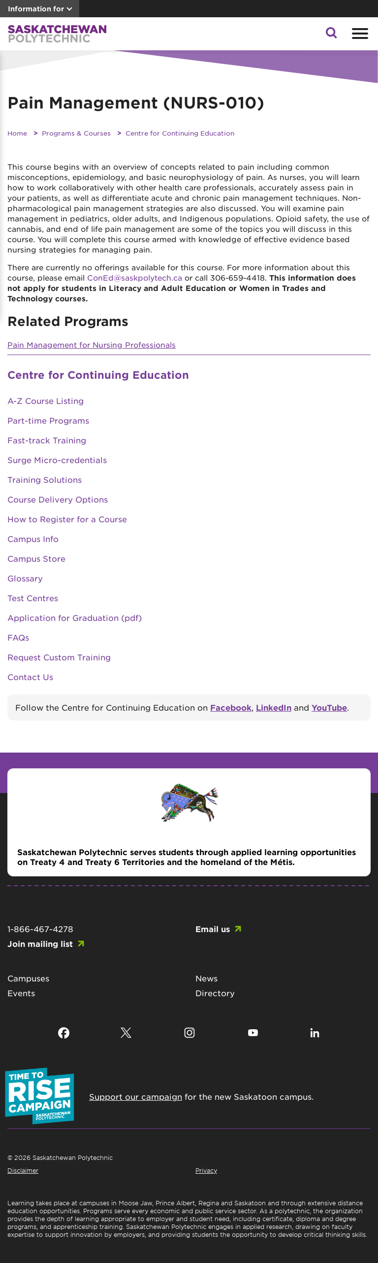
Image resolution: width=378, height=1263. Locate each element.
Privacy (206, 1170)
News (206, 978)
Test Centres (32, 598)
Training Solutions (44, 479)
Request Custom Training (59, 657)
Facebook (231, 707)
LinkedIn (273, 707)
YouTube (329, 707)
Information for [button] (36, 8)
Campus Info (33, 538)
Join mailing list (40, 943)
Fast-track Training (46, 440)
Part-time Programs (48, 420)
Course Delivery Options (57, 499)
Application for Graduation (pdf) (74, 617)
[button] (331, 35)
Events (21, 993)
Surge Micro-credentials (57, 460)
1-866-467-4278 (40, 929)
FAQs (18, 637)
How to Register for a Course (67, 519)
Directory (215, 993)
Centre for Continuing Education (180, 133)
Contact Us (30, 677)
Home (17, 133)
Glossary (25, 578)
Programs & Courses (76, 133)
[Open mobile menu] (358, 33)
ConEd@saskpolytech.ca (134, 277)
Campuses (28, 978)
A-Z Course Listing (45, 400)
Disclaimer (22, 1170)
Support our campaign (135, 1096)
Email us (212, 929)
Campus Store (36, 558)
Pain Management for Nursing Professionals (91, 344)
